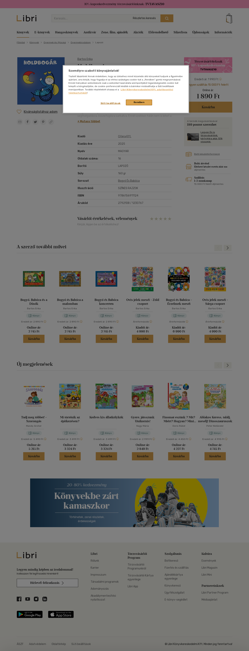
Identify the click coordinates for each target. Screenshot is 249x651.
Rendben (139, 102)
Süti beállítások (111, 103)
